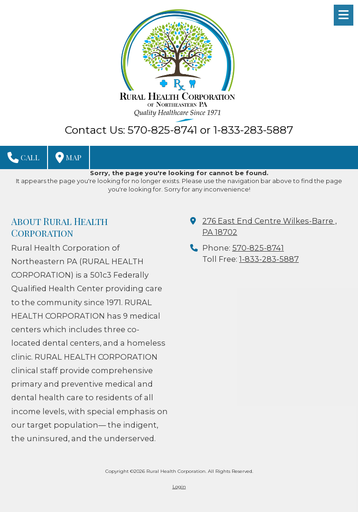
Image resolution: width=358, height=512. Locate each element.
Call (23, 157)
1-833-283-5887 (269, 259)
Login (179, 487)
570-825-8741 (258, 248)
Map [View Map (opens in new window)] (68, 157)
